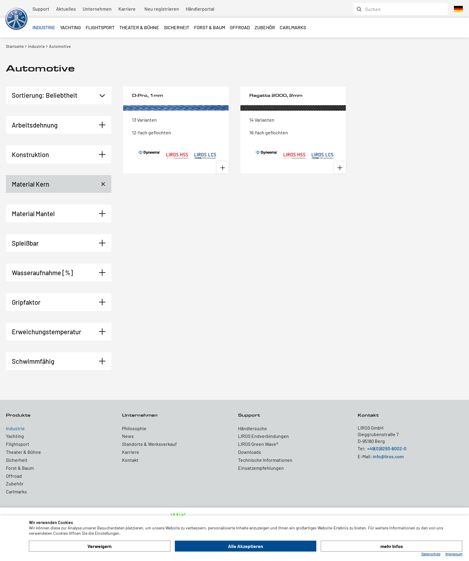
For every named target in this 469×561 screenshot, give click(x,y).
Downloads (249, 452)
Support (40, 9)
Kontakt (130, 460)
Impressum (454, 554)
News (128, 436)
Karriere (127, 9)
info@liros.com (388, 456)
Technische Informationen (265, 460)
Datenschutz (430, 554)
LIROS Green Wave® (258, 444)
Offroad (240, 27)
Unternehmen (97, 9)
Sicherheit (176, 27)
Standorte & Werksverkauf (149, 444)
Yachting (70, 27)
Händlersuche (252, 428)
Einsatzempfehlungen (261, 468)
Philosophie (134, 428)
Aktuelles (66, 9)
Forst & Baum (209, 27)
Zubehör (265, 27)
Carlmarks (293, 27)
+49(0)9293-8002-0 (386, 448)
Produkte (18, 415)
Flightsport (100, 27)
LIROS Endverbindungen (263, 436)
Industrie (43, 27)
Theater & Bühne (139, 27)
